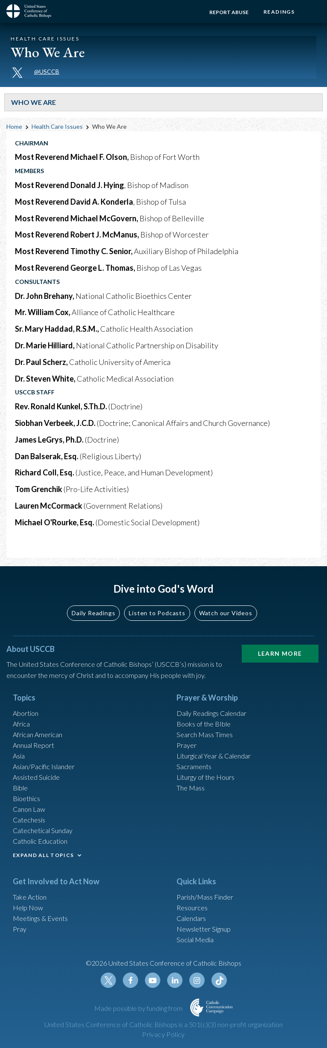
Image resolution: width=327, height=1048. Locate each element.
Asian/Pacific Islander (44, 766)
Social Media (195, 939)
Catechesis (29, 820)
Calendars (191, 918)
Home (14, 126)
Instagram (197, 980)
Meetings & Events (40, 918)
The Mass (191, 788)
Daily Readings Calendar (211, 713)
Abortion (25, 713)
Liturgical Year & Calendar (214, 756)
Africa (21, 724)
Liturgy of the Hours (205, 777)
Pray (19, 929)
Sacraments (194, 766)
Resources (192, 907)
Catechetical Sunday (42, 830)
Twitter (108, 980)
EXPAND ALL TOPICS (43, 855)
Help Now (28, 907)
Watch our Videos (225, 613)
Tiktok (219, 980)
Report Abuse (229, 12)
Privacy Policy (163, 1034)
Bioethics (26, 798)
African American (37, 734)
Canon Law (29, 809)
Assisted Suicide (36, 777)
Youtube (152, 980)
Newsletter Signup (204, 929)
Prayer (187, 745)
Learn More (280, 653)
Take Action (29, 897)
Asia (19, 756)
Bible (20, 788)
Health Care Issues (57, 126)
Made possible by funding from (139, 1008)
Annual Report (33, 745)
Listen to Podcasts (157, 613)
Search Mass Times (205, 734)
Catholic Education (40, 841)
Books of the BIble (204, 724)
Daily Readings (93, 613)
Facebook (130, 980)
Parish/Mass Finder (205, 897)
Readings (279, 12)
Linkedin (174, 980)
